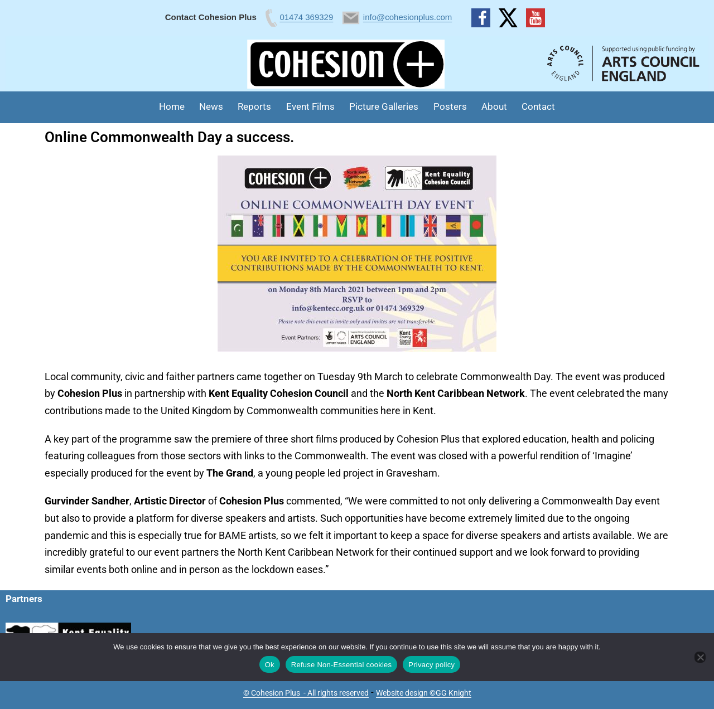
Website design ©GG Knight (423, 692)
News (211, 106)
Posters (450, 106)
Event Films (310, 106)
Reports (254, 106)
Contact (538, 106)
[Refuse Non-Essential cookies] (700, 657)
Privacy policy (431, 665)
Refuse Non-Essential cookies (341, 665)
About (494, 106)
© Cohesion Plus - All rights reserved (306, 692)
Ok (269, 665)
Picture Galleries (383, 106)
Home (172, 106)
